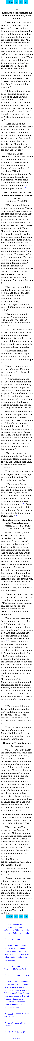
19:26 (10, 966)
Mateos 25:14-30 (22, 975)
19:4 (9, 924)
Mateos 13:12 (21, 966)
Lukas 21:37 (20, 1032)
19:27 (10, 975)
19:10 (10, 939)
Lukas (10, 2)
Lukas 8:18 (21, 969)
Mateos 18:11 (21, 939)
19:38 (10, 1014)
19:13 (9, 946)
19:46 (10, 1023)
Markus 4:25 (9, 969)
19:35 (9, 982)
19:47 (10, 1032)
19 (21, 2)
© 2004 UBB (17, 1038)
